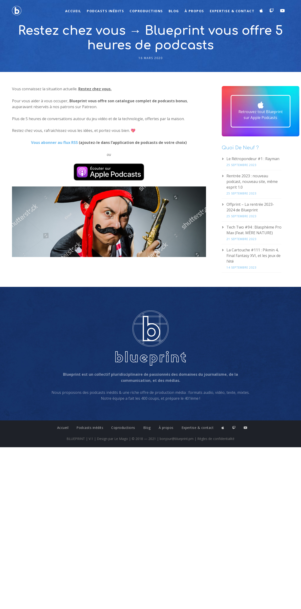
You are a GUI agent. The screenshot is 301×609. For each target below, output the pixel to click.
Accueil (73, 11)
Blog (174, 11)
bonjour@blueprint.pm (177, 438)
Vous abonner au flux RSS (54, 142)
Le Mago (121, 438)
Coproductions (146, 11)
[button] (260, 111)
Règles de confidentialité (215, 438)
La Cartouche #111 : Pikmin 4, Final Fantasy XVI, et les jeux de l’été (253, 255)
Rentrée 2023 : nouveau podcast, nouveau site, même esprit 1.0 (252, 181)
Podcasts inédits (105, 11)
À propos (194, 11)
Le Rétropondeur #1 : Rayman (252, 158)
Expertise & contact (232, 11)
